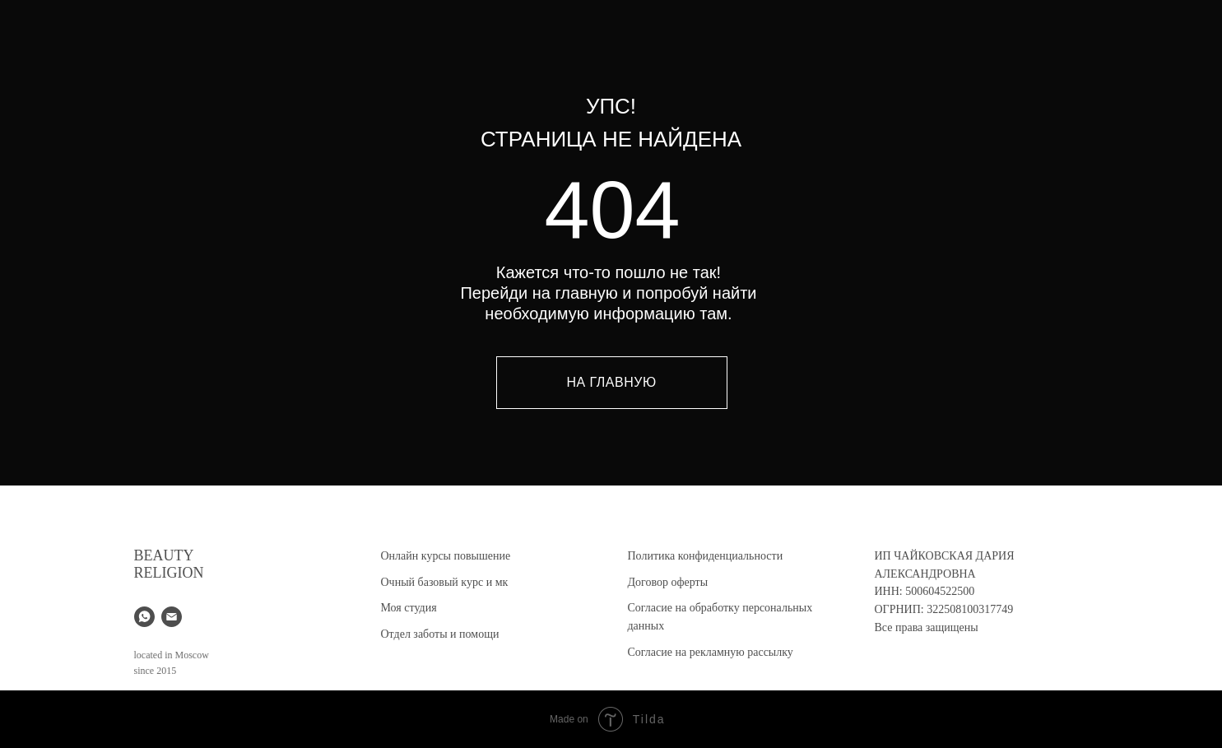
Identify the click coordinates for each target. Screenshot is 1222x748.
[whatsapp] (144, 616)
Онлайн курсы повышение (446, 556)
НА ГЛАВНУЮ (611, 382)
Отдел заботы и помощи (440, 634)
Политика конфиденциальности (705, 556)
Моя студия (409, 608)
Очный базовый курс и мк (445, 582)
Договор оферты (668, 582)
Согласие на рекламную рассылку (710, 652)
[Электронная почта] (171, 616)
